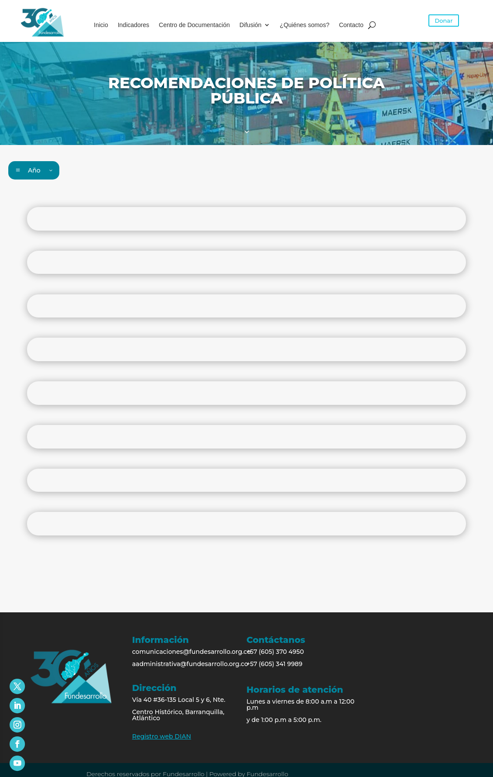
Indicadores (133, 25)
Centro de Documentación (194, 25)
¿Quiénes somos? (304, 25)
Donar (444, 20)
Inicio (101, 25)
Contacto (351, 25)
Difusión (251, 25)
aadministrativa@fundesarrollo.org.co (190, 664)
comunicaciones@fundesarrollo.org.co (191, 652)
